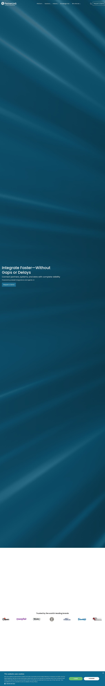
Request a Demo (99, 3)
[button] (35, 684)
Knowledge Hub (64, 3)
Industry (55, 3)
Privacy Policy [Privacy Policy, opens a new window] (34, 681)
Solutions (47, 3)
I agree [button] (76, 678)
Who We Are (75, 3)
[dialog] (52, 678)
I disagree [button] (91, 678)
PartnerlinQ (8, 3)
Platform (39, 3)
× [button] (103, 673)
